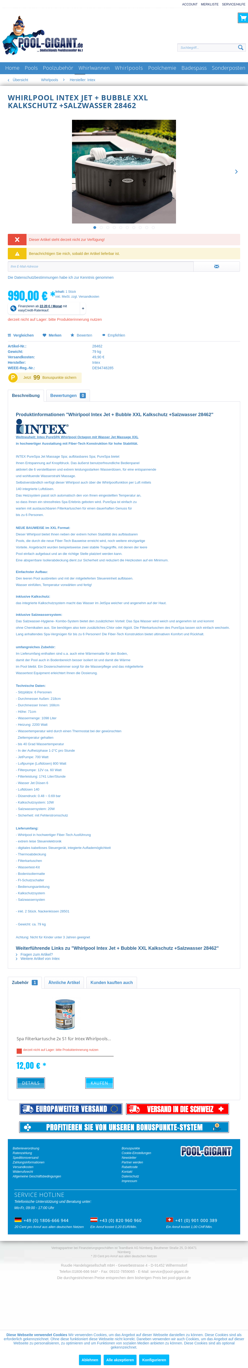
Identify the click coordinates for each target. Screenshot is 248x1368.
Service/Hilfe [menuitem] (233, 4)
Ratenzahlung (22, 1153)
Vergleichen (21, 335)
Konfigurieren (154, 1360)
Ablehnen (90, 1360)
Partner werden (132, 1162)
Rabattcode (130, 1167)
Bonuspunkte (131, 1148)
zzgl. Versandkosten (85, 296)
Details (31, 1083)
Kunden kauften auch (111, 982)
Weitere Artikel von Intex (38, 959)
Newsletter (129, 1158)
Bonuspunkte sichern (59, 377)
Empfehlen (113, 335)
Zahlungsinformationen (28, 1162)
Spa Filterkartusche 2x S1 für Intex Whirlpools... (64, 1039)
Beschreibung (26, 395)
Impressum (129, 1181)
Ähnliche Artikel (64, 982)
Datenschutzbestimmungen (36, 277)
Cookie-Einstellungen (136, 1153)
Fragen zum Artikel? (34, 954)
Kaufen (99, 1083)
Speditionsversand (25, 1158)
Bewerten (81, 335)
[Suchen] (241, 48)
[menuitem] (188, 4)
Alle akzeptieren (120, 1360)
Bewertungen (68, 395)
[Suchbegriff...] (211, 48)
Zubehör (25, 982)
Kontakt (127, 1172)
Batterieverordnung (26, 1148)
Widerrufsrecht (23, 1172)
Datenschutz (130, 1176)
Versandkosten (23, 1167)
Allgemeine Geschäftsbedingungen (37, 1176)
